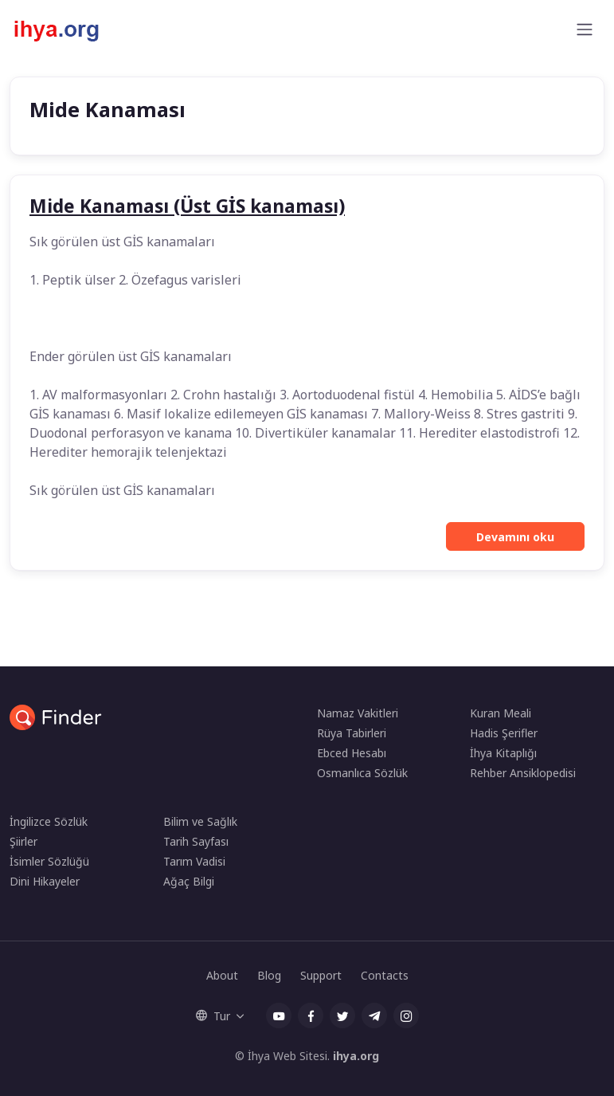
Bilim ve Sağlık (200, 821)
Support (321, 975)
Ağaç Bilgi (188, 881)
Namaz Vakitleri (357, 713)
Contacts (385, 975)
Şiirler (23, 841)
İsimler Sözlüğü (49, 861)
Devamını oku (515, 536)
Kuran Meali (500, 713)
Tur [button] (213, 1015)
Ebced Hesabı (351, 752)
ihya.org (356, 1055)
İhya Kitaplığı (503, 752)
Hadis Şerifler (504, 732)
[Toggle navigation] (584, 29)
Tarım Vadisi (194, 861)
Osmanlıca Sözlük (362, 772)
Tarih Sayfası (196, 841)
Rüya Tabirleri (351, 732)
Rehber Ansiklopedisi (523, 772)
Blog (269, 975)
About (222, 975)
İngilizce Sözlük (49, 821)
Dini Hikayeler (45, 881)
